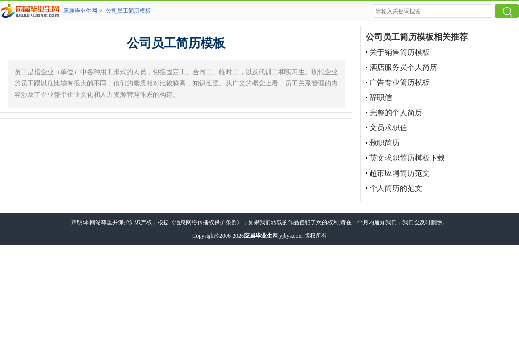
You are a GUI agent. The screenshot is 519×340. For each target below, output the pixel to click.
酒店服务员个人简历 (403, 67)
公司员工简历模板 (128, 11)
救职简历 (384, 143)
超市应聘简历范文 (399, 173)
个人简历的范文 (395, 188)
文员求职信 (388, 128)
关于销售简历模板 (399, 52)
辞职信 (380, 98)
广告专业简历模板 (399, 82)
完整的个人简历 (395, 113)
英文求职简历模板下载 (407, 158)
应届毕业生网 (80, 11)
